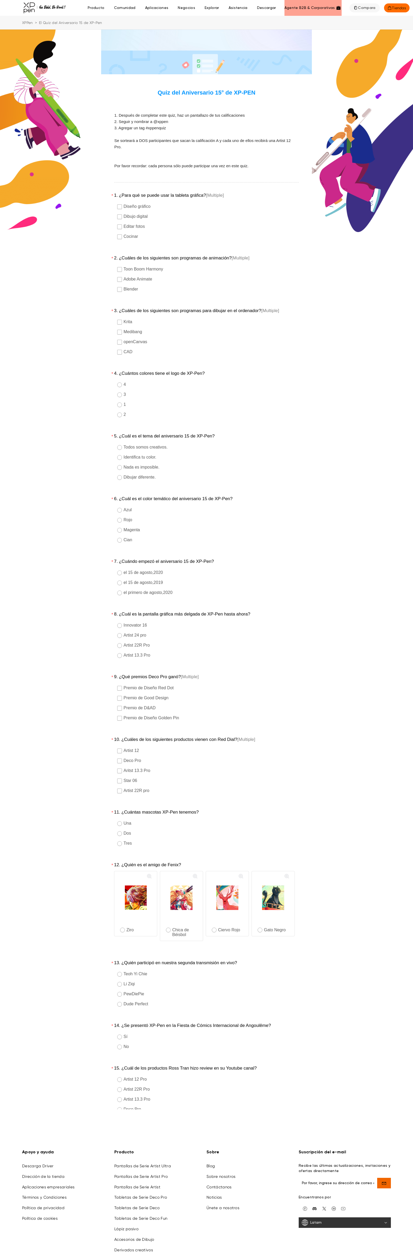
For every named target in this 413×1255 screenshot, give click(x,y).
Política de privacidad (43, 1178)
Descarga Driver (38, 1136)
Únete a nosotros (222, 1178)
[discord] (314, 1178)
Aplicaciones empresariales (48, 1157)
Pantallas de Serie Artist (137, 1157)
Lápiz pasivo (126, 1199)
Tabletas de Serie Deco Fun (140, 1189)
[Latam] (345, 1193)
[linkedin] (334, 1178)
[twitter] (324, 1178)
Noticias (214, 1167)
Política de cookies (40, 1189)
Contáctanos (219, 1157)
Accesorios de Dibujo (134, 1210)
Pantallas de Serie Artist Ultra (142, 1136)
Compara (366, 8)
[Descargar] (266, 8)
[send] (384, 1153)
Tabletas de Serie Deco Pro (140, 1167)
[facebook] (305, 1178)
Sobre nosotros (220, 1147)
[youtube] (343, 1178)
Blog (210, 1136)
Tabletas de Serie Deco (137, 1178)
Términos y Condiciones (44, 1167)
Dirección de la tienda (43, 1147)
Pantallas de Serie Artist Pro (141, 1147)
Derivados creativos (133, 1220)
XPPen (27, 23)
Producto (96, 8)
